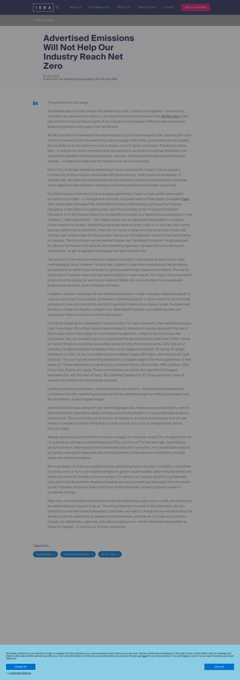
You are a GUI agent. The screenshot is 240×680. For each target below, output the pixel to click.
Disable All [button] (21, 667)
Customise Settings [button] (20, 673)
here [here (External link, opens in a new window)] (144, 656)
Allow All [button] (219, 667)
